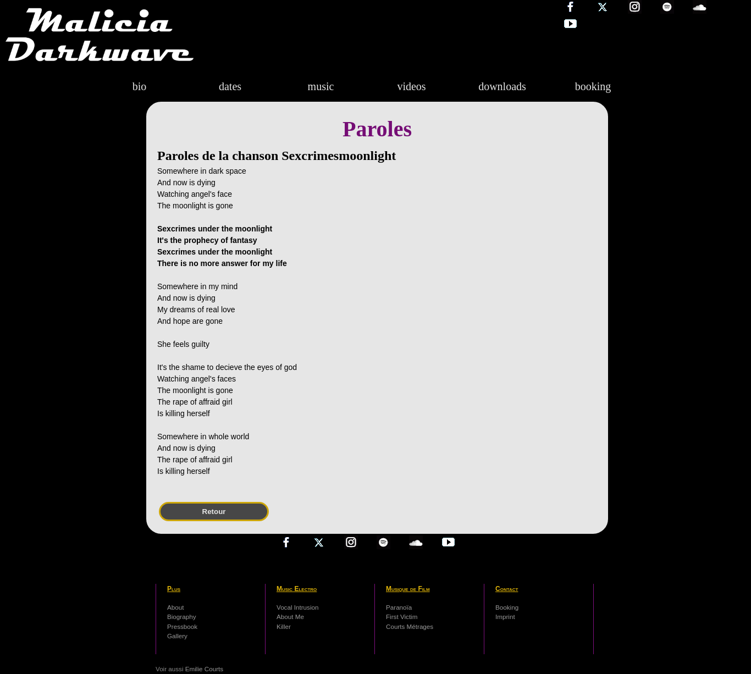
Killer (284, 626)
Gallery (177, 635)
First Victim (401, 616)
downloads (502, 86)
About (175, 607)
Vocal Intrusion (297, 607)
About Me (290, 616)
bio (139, 86)
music (321, 86)
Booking (506, 607)
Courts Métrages (409, 626)
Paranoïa (399, 607)
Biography (181, 616)
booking (593, 86)
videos (411, 86)
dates (230, 86)
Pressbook (182, 626)
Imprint (505, 616)
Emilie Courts (204, 668)
